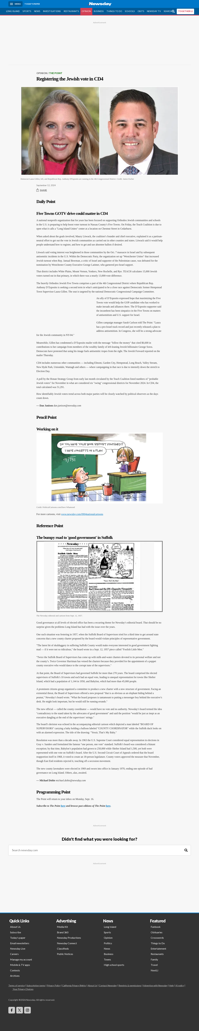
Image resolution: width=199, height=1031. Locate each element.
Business (99, 11)
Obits (141, 11)
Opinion (86, 11)
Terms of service (16, 985)
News (37, 11)
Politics (108, 943)
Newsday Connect (67, 943)
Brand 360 (62, 932)
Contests (15, 970)
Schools (130, 11)
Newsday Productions (69, 937)
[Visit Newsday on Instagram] (27, 1010)
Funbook (155, 926)
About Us (15, 926)
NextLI (154, 970)
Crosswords (157, 937)
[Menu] (15, 4)
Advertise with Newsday (155, 985)
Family (154, 959)
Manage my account (21, 959)
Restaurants (71, 11)
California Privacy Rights (74, 985)
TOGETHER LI (185, 11)
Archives (15, 975)
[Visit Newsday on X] (19, 1010)
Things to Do (114, 11)
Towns (107, 959)
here (63, 806)
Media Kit (62, 926)
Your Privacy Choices (22, 989)
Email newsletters (19, 943)
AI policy (179, 985)
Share (41, 190)
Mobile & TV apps (20, 964)
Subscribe (15, 932)
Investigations (52, 11)
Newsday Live (17, 948)
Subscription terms (36, 985)
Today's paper (17, 937)
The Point (55, 73)
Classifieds (63, 948)
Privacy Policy (53, 985)
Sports (27, 11)
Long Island (13, 11)
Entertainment (158, 948)
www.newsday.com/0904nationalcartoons (82, 514)
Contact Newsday (108, 985)
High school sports (114, 964)
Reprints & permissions (130, 985)
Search (168, 11)
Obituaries (156, 932)
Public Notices (65, 953)
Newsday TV (154, 11)
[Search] (186, 850)
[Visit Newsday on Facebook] (11, 1010)
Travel (154, 964)
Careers (14, 953)
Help (171, 985)
